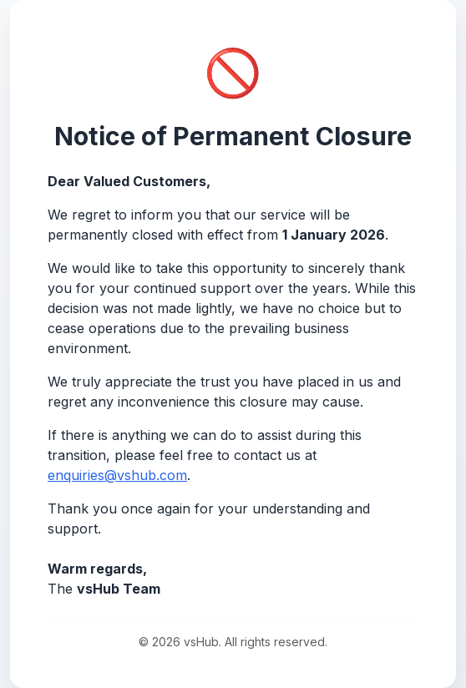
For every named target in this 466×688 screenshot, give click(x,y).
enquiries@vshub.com (117, 475)
